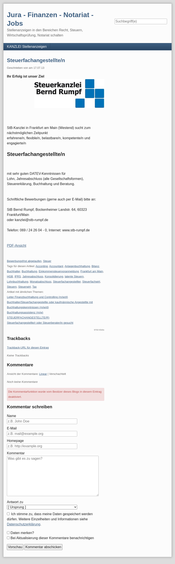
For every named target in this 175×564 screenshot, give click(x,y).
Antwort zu (15, 502)
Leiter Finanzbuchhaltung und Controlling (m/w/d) (37, 297)
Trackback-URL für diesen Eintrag (28, 347)
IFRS (18, 276)
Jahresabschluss (33, 276)
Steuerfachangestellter (67, 281)
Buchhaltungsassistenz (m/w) (25, 312)
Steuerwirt (24, 286)
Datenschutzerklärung (23, 524)
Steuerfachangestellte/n (36, 60)
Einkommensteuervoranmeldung (59, 271)
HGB (10, 276)
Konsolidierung (54, 276)
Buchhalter (13, 271)
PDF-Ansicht (16, 245)
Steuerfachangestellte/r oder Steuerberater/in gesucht (40, 322)
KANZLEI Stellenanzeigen (27, 46)
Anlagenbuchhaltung (77, 266)
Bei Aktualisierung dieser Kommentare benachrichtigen (52, 538)
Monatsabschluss (40, 281)
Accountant (56, 266)
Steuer (47, 261)
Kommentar (16, 453)
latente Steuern (74, 276)
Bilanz (95, 266)
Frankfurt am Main (91, 271)
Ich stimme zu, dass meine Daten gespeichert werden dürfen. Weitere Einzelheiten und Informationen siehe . (50, 519)
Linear (43, 374)
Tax (34, 286)
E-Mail (12, 428)
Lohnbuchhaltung (17, 281)
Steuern (12, 286)
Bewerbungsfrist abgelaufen (24, 261)
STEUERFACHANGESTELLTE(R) (28, 317)
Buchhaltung (29, 271)
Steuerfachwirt (91, 281)
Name (11, 416)
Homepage (15, 441)
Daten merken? (22, 533)
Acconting (42, 266)
